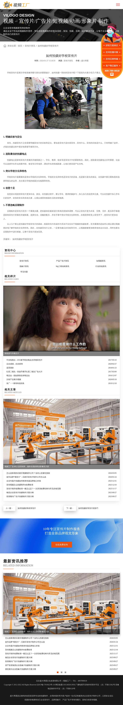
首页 (20, 46)
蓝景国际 (10, 368)
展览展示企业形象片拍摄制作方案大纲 (20, 669)
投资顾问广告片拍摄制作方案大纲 (20, 496)
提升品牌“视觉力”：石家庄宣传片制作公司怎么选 (26, 477)
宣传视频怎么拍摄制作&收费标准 (19, 485)
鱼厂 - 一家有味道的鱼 (15, 383)
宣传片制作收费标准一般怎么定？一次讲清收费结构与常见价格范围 (33, 489)
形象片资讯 (24, 266)
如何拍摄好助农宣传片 (27, 508)
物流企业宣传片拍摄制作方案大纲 (20, 493)
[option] (61, 621)
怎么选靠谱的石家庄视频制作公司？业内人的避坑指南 (28, 473)
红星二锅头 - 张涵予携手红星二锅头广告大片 (24, 372)
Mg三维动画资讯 (62, 266)
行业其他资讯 (100, 266)
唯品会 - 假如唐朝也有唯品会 (18, 376)
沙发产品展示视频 (13, 379)
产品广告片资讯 (62, 261)
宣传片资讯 (30, 46)
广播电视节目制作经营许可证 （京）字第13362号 (95, 685)
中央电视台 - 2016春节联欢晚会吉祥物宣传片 (24, 360)
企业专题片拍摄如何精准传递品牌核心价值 (23, 481)
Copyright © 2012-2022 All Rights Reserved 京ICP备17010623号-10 (29, 685)
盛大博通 (13, 696)
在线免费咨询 (61, 545)
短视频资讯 (100, 261)
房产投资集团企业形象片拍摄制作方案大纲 (22, 665)
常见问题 (24, 272)
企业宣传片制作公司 (92, 696)
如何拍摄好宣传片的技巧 (88, 508)
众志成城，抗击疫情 (14, 364)
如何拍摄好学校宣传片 (48, 46)
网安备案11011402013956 (65, 685)
